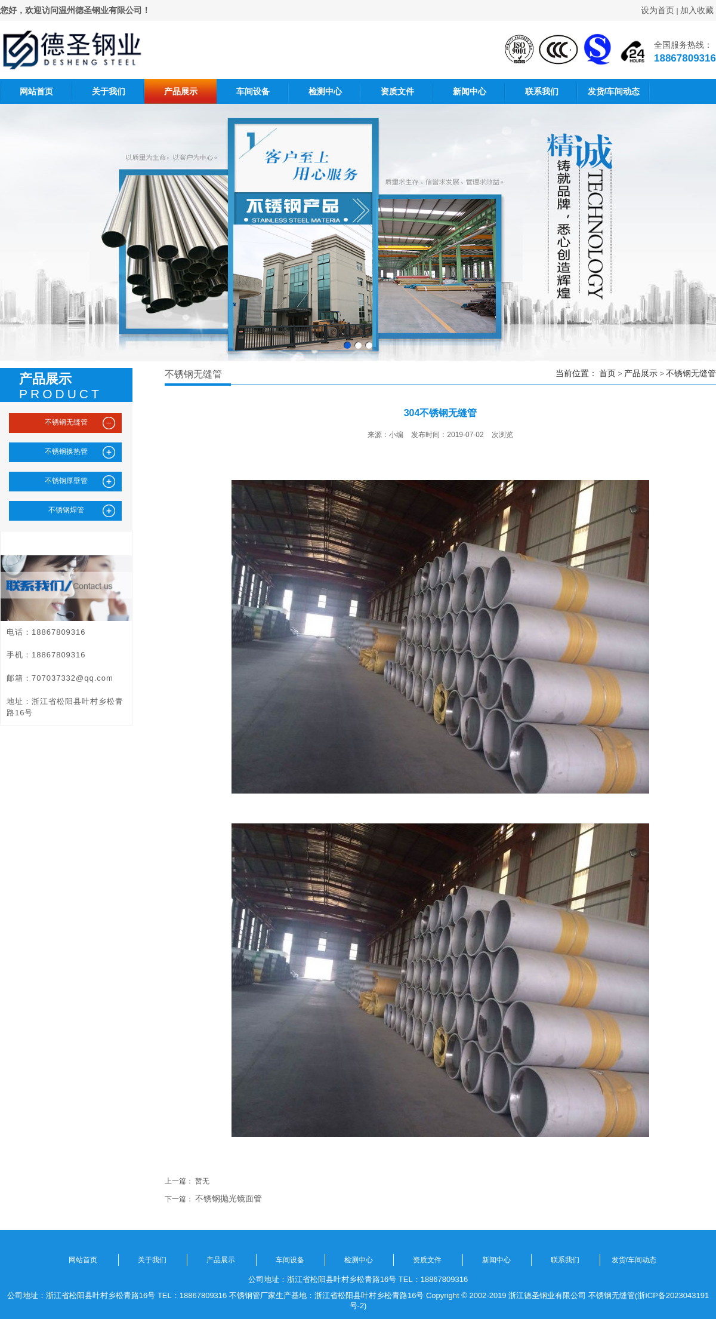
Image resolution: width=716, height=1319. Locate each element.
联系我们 (541, 91)
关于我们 (108, 91)
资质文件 (397, 91)
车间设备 (253, 91)
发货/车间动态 (614, 91)
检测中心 (325, 91)
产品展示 (180, 91)
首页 (607, 373)
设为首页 (657, 10)
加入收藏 (697, 10)
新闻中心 (469, 91)
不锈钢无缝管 (691, 373)
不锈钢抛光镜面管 (228, 1198)
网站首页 (36, 91)
